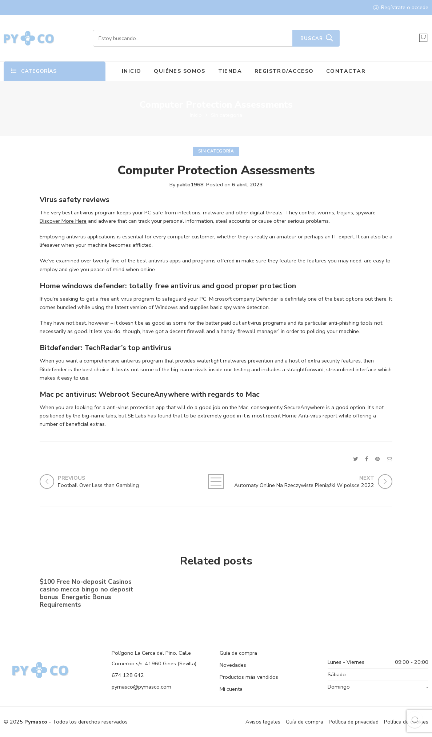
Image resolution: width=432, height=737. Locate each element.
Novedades (233, 665)
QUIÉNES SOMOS (179, 71)
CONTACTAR (345, 71)
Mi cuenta (231, 689)
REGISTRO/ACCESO (284, 71)
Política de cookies (406, 721)
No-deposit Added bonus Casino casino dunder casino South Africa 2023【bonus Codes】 (211, 591)
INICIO (131, 71)
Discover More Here (63, 221)
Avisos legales (262, 721)
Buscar (311, 38)
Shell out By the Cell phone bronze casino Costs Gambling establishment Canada (333, 592)
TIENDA (230, 71)
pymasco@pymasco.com (141, 686)
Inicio (196, 115)
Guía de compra (238, 653)
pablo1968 (190, 184)
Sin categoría (226, 115)
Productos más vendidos (249, 677)
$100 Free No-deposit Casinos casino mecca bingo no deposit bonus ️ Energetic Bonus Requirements (86, 594)
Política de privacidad (354, 721)
